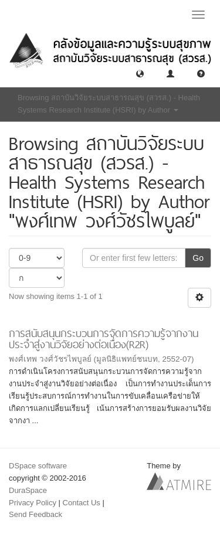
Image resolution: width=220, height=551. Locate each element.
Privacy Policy (32, 502)
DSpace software (38, 465)
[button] (140, 73)
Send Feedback (35, 514)
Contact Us (81, 502)
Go (198, 258)
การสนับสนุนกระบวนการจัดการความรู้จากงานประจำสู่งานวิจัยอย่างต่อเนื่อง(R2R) (103, 338)
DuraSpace (28, 490)
